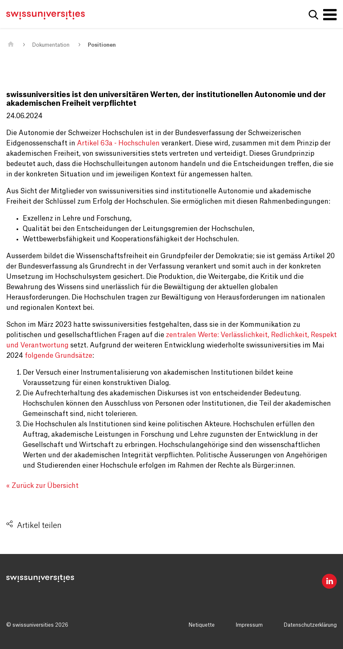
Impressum (249, 625)
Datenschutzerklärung (310, 625)
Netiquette (202, 625)
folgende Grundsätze (58, 355)
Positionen (102, 45)
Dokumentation (51, 45)
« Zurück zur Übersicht (42, 486)
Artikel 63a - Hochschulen (118, 143)
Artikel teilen (39, 525)
